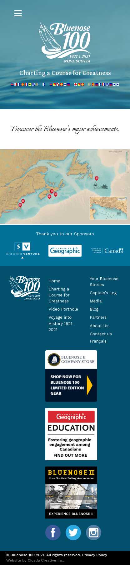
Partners (98, 317)
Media (96, 301)
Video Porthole (63, 309)
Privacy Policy (94, 555)
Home (54, 281)
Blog (94, 309)
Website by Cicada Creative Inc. (35, 560)
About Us (99, 325)
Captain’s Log (103, 292)
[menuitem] (105, 341)
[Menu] (18, 13)
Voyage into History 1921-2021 (61, 323)
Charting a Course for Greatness (58, 295)
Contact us (101, 334)
